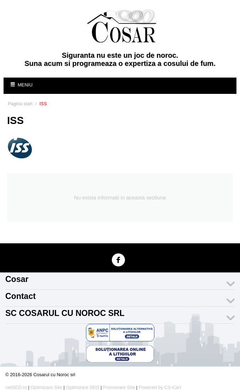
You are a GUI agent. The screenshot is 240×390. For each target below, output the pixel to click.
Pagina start (20, 103)
